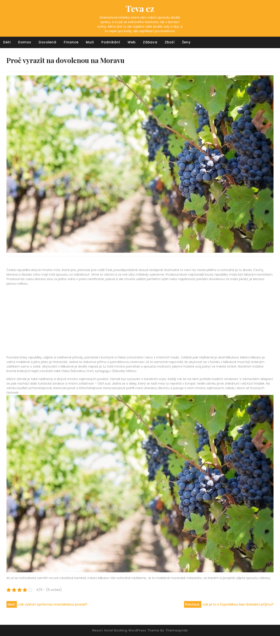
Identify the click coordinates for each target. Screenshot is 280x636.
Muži (90, 42)
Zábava (150, 42)
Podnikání (110, 42)
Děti (7, 42)
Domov (24, 42)
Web (132, 42)
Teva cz (140, 8)
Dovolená (47, 42)
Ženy (186, 42)
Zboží (170, 42)
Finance (71, 42)
